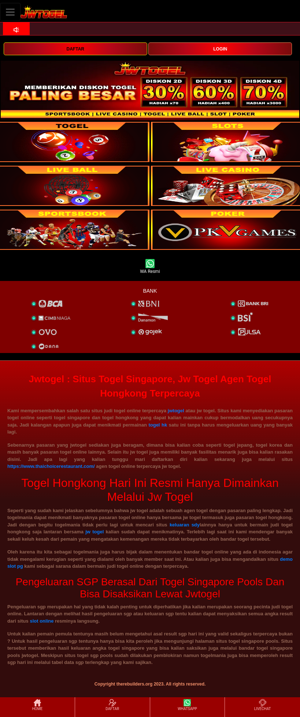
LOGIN (220, 49)
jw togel (94, 531)
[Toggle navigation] (10, 12)
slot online (41, 621)
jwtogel (176, 410)
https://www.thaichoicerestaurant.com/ (51, 466)
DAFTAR (75, 49)
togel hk (157, 425)
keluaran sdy (185, 525)
